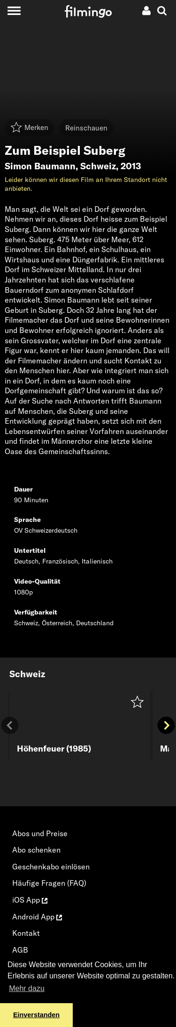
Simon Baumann (40, 166)
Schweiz (98, 166)
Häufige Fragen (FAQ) (49, 883)
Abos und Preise (40, 833)
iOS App (29, 899)
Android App (37, 916)
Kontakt (26, 933)
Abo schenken (36, 849)
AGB (20, 950)
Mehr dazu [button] (27, 988)
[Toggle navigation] (14, 10)
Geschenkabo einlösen (51, 866)
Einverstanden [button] (36, 1015)
